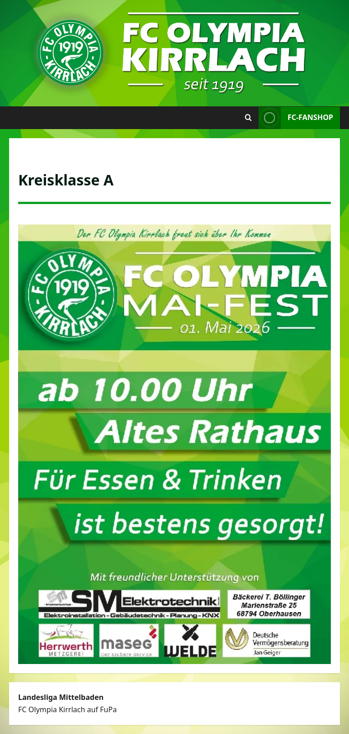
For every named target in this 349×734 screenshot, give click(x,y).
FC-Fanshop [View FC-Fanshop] (296, 118)
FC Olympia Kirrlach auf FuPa (67, 709)
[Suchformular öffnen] (248, 117)
